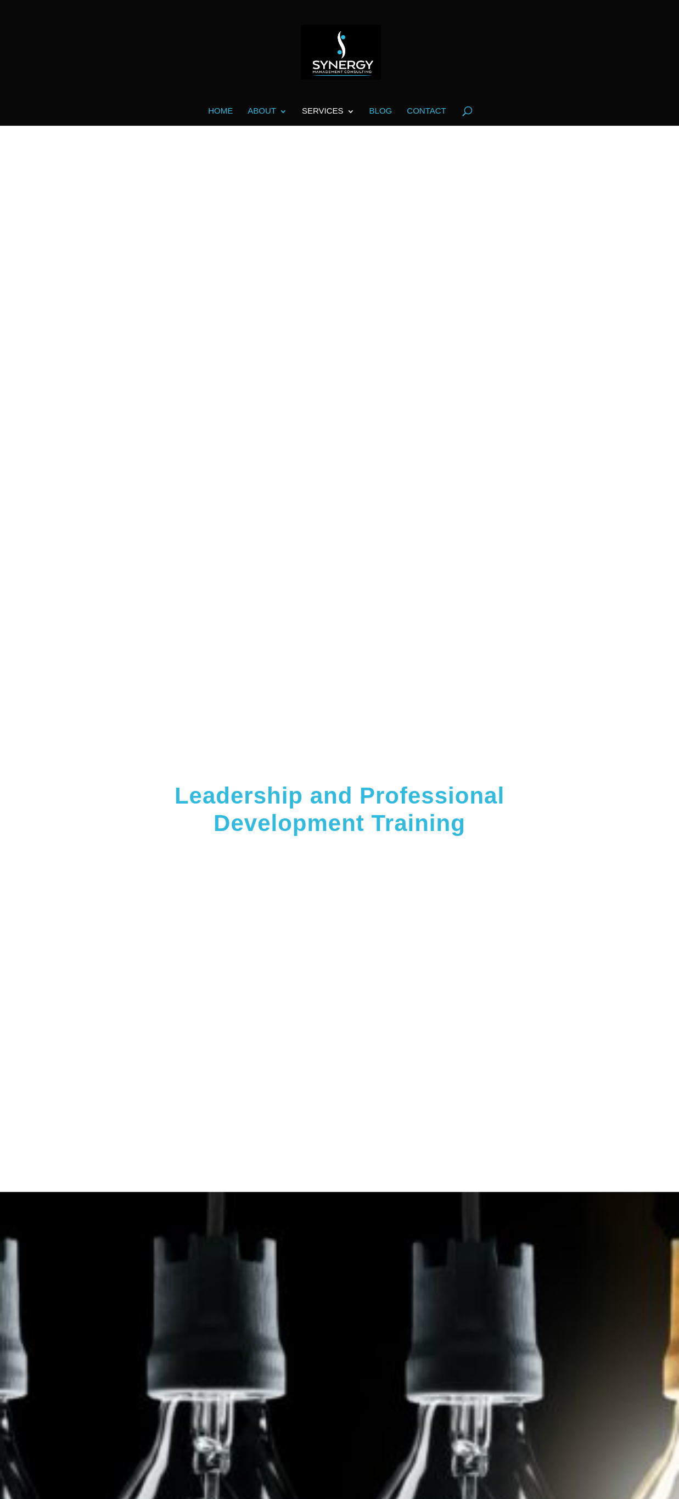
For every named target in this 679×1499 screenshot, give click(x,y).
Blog (380, 111)
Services (323, 111)
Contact (426, 111)
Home (220, 111)
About (262, 111)
